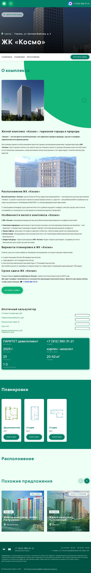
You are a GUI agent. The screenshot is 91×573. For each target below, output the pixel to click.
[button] (86, 480)
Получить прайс (80, 57)
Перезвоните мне (22, 550)
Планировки (19, 57)
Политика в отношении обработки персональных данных (40, 569)
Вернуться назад (12, 15)
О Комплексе (7, 57)
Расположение (33, 57)
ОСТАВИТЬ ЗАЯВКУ (12, 290)
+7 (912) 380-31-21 (81, 3)
